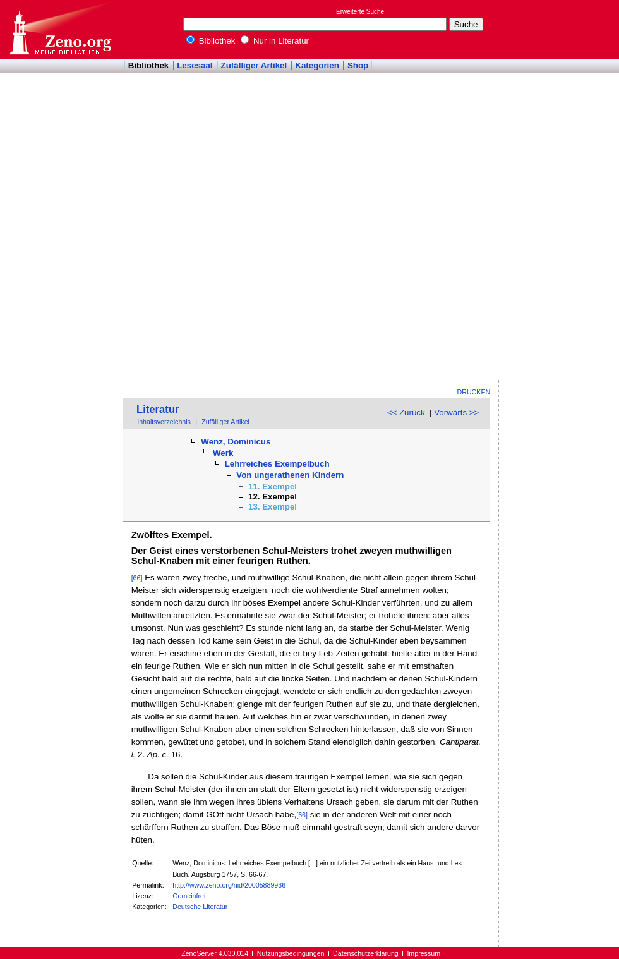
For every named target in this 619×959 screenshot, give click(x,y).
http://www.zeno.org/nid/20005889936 (228, 885)
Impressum (423, 953)
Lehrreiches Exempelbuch (277, 463)
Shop (357, 65)
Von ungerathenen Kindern (290, 475)
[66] (137, 578)
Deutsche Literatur (199, 906)
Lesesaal (194, 65)
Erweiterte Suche (360, 11)
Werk (223, 453)
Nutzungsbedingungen (291, 953)
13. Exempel (272, 506)
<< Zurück (406, 412)
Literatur (157, 409)
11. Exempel (272, 486)
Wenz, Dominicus (235, 441)
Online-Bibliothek (60, 29)
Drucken (474, 392)
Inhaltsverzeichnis (164, 421)
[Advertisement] (554, 190)
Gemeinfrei (188, 896)
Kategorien (317, 65)
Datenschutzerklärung (366, 953)
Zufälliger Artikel (254, 65)
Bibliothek (211, 41)
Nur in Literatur (275, 41)
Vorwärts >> (456, 412)
